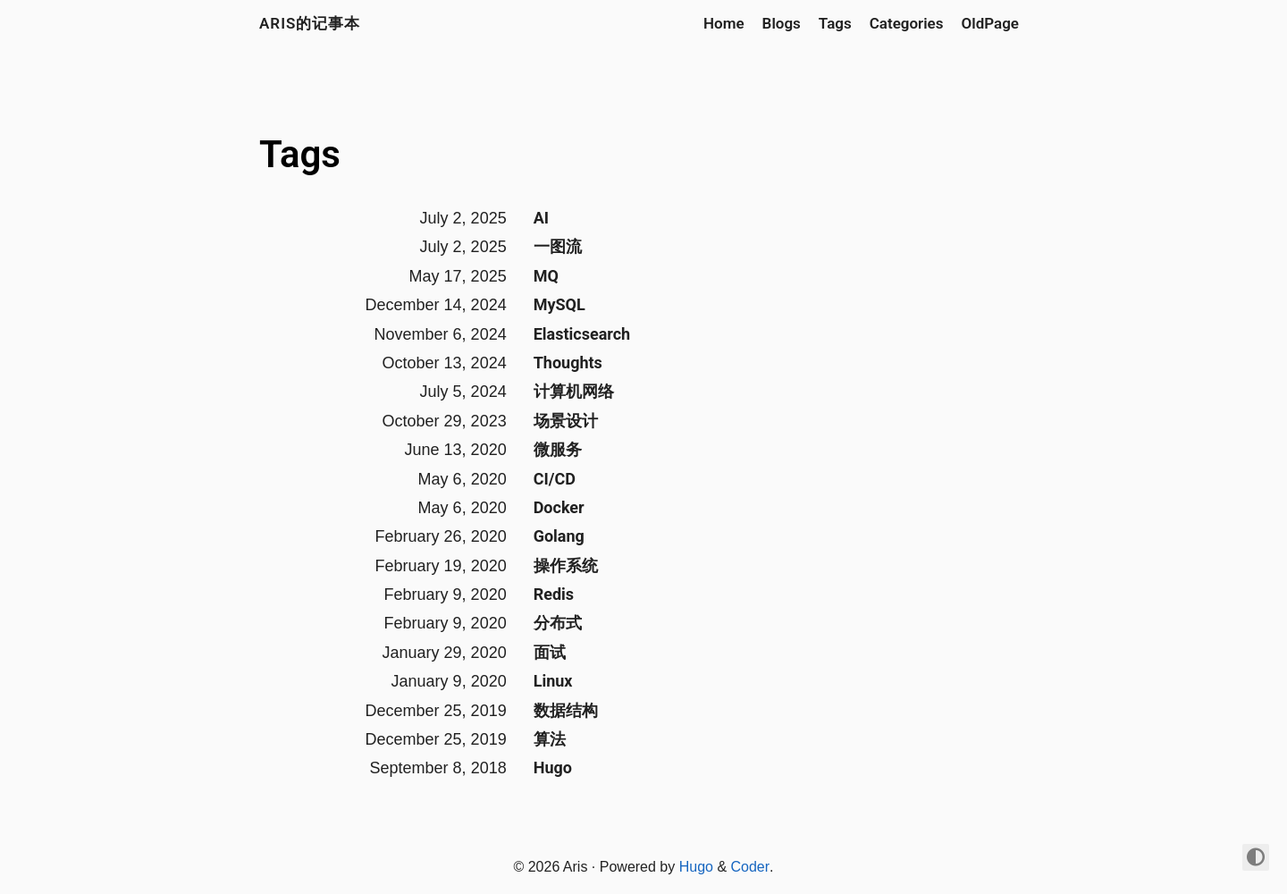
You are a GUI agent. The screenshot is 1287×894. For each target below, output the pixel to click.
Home (723, 23)
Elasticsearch (582, 334)
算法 (550, 739)
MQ (546, 275)
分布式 (558, 622)
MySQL (559, 304)
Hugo (553, 767)
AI (541, 217)
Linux (553, 680)
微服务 (558, 449)
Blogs (781, 23)
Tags (835, 23)
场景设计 (566, 420)
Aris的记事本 (309, 23)
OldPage (990, 23)
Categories (907, 23)
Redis (554, 594)
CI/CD (555, 478)
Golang (559, 536)
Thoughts (568, 362)
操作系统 (566, 565)
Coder (750, 866)
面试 (550, 652)
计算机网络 (574, 391)
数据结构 (566, 710)
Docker (559, 507)
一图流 (558, 246)
